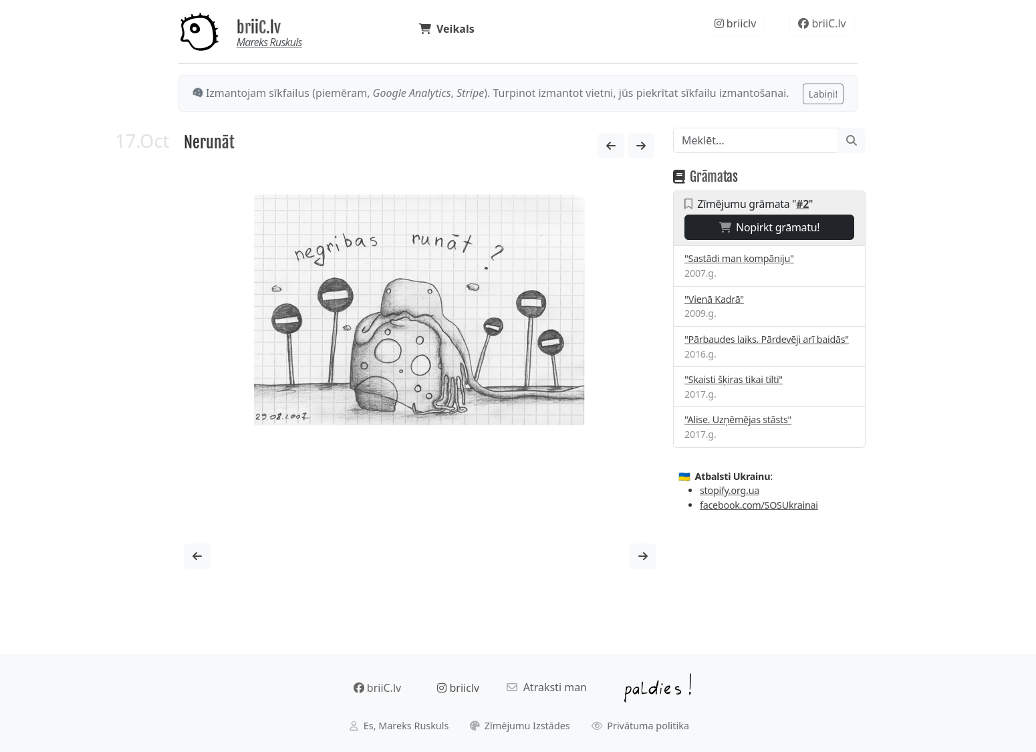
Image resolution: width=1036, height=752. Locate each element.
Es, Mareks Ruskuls (399, 725)
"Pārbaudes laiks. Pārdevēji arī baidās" (766, 339)
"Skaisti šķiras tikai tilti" (733, 379)
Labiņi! (823, 94)
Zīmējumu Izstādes (520, 725)
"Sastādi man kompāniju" (739, 258)
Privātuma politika (641, 725)
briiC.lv (259, 27)
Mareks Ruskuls (269, 42)
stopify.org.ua (729, 490)
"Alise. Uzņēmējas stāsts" (737, 419)
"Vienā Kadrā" (714, 299)
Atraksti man (547, 687)
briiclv (736, 23)
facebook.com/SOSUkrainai (759, 505)
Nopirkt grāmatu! (769, 227)
